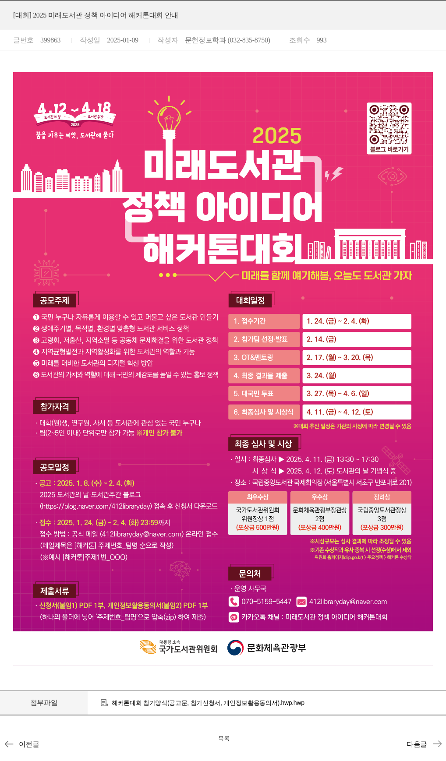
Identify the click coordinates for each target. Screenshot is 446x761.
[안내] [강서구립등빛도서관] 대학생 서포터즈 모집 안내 (437, 744)
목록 (224, 738)
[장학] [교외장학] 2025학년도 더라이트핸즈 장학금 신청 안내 (9, 744)
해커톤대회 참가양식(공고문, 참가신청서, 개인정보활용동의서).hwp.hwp (208, 702)
